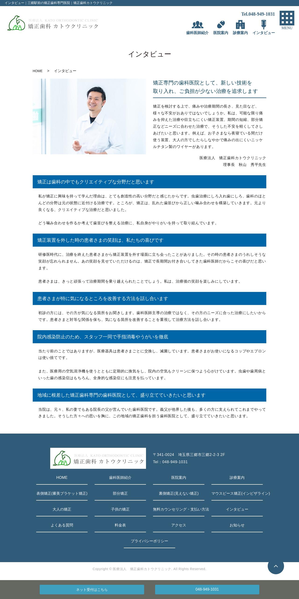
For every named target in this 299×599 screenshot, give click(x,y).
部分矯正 (120, 493)
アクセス (178, 525)
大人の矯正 (62, 509)
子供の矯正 (120, 509)
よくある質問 (62, 525)
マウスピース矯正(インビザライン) (237, 493)
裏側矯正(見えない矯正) (179, 493)
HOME (38, 71)
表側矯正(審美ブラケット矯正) (62, 493)
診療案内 (237, 478)
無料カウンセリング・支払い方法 (178, 509)
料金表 (120, 525)
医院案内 (178, 478)
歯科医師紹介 (120, 478)
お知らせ (237, 525)
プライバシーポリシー (149, 541)
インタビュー (237, 509)
